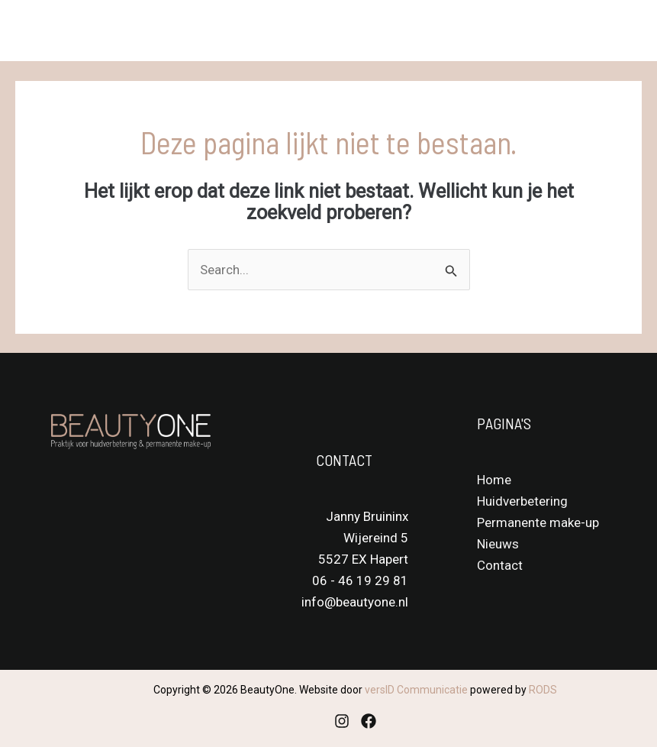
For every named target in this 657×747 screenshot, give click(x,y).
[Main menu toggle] (625, 30)
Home (494, 479)
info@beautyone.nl (354, 602)
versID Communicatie (416, 690)
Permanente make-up (538, 522)
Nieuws (498, 543)
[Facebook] (368, 721)
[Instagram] (341, 721)
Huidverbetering (522, 501)
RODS (543, 690)
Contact (500, 565)
